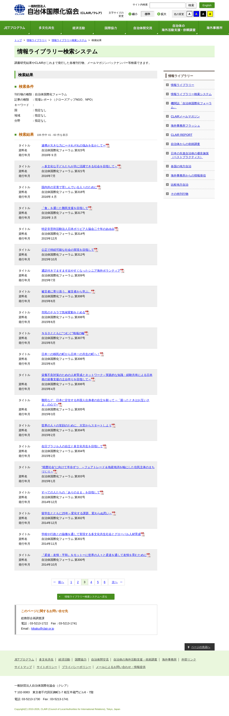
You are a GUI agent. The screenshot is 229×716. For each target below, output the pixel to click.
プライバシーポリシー (76, 667)
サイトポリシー (47, 667)
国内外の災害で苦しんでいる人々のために (69, 187)
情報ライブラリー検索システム (69, 40)
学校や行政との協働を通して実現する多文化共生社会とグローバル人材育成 (91, 534)
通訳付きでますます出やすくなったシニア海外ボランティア (81, 270)
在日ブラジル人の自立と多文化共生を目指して (72, 446)
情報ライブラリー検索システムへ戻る (86, 596)
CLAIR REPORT (181, 134)
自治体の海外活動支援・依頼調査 (178, 28)
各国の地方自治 (181, 166)
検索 (191, 5)
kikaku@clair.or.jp (42, 628)
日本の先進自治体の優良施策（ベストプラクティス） (190, 155)
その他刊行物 (179, 193)
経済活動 (79, 28)
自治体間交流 (143, 28)
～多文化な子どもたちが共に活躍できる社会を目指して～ (79, 166)
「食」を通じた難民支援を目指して (65, 208)
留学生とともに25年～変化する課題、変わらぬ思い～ (77, 513)
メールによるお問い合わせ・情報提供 (121, 667)
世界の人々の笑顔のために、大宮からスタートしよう (77, 425)
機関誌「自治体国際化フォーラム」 (191, 105)
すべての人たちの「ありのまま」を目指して (71, 492)
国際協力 (111, 28)
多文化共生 (46, 28)
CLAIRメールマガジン (185, 116)
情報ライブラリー (37, 40)
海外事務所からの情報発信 (188, 175)
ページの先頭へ (200, 647)
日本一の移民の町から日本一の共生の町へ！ (71, 354)
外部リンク (188, 659)
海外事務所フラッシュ (185, 125)
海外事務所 (169, 659)
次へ (115, 582)
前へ (61, 582)
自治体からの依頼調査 (185, 144)
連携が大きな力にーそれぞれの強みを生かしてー (74, 145)
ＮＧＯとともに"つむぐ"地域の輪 (63, 333)
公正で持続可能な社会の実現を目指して (68, 249)
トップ (18, 40)
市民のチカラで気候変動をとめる (63, 312)
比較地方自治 (179, 184)
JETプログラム (24, 659)
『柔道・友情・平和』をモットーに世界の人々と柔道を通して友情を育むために (94, 555)
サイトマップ (23, 667)
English (207, 5)
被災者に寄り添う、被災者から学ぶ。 (66, 291)
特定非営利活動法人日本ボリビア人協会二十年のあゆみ (78, 229)
